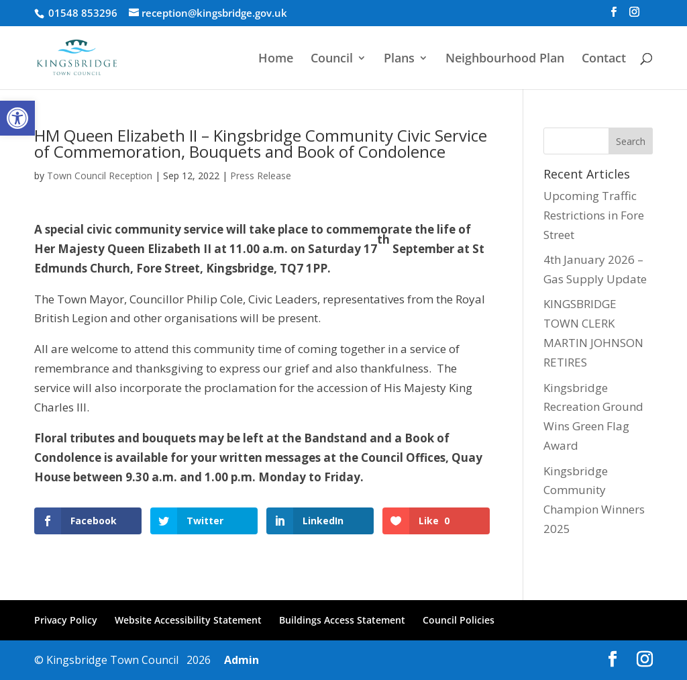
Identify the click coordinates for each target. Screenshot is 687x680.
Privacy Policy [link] (65, 620)
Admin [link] (239, 659)
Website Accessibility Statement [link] (188, 620)
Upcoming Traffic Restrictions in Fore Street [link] (593, 215)
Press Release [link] (260, 175)
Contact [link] (604, 59)
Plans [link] (399, 59)
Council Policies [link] (458, 620)
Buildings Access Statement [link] (342, 620)
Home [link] (275, 59)
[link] (17, 118)
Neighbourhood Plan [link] (504, 59)
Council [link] (332, 59)
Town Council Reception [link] (99, 175)
